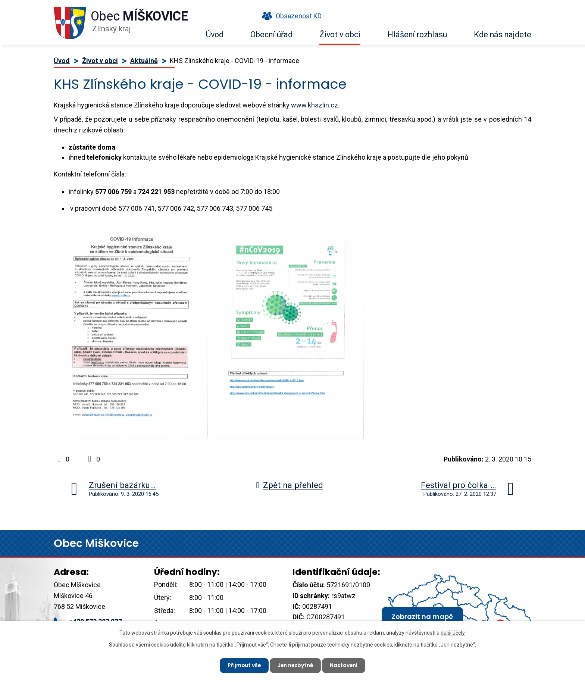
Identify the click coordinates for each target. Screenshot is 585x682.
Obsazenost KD (290, 16)
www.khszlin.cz (314, 105)
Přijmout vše (243, 665)
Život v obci (339, 34)
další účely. (453, 633)
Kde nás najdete (502, 34)
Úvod (214, 34)
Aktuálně (144, 61)
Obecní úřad (271, 34)
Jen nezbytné (295, 665)
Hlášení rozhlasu (417, 34)
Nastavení (345, 665)
